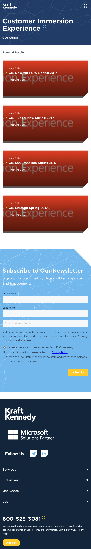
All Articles (11, 37)
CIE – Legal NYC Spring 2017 (31, 118)
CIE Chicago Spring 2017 (28, 208)
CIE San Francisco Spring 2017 (33, 163)
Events (14, 67)
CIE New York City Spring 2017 (33, 73)
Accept (11, 542)
